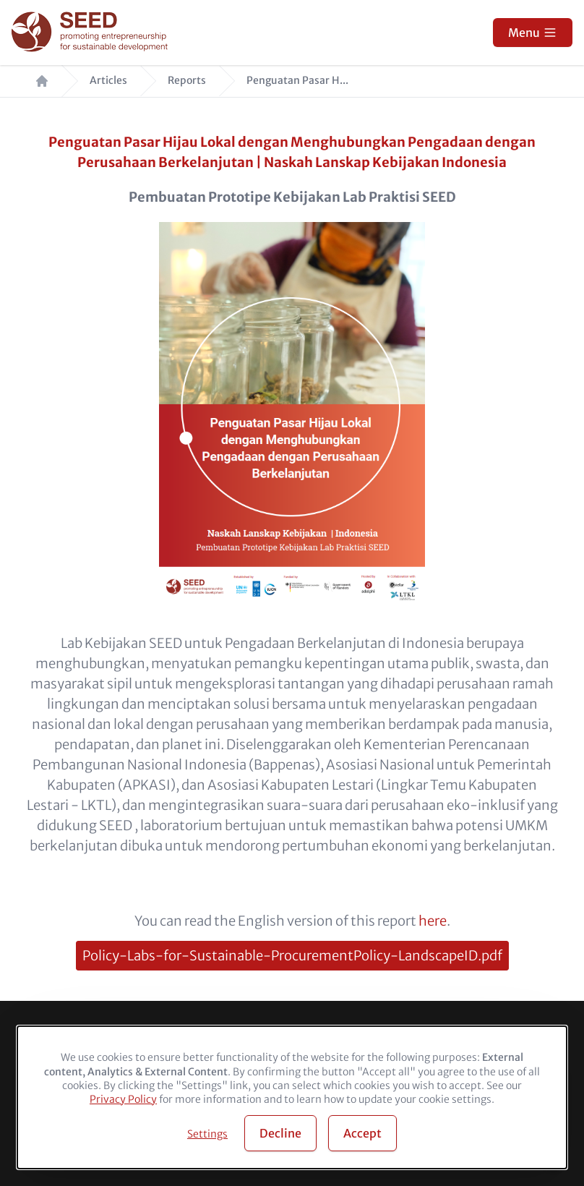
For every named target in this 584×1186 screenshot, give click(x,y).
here (432, 921)
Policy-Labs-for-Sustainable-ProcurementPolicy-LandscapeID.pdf (292, 955)
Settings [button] (207, 1133)
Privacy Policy (123, 1099)
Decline (280, 1133)
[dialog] (292, 1097)
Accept (362, 1133)
